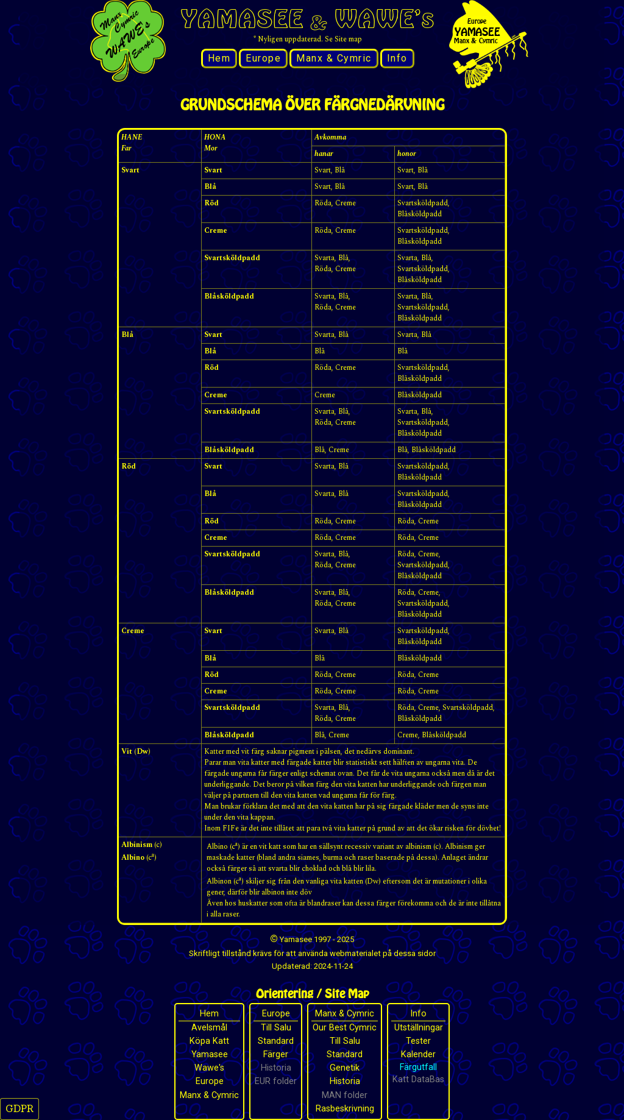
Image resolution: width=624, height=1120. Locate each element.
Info (397, 58)
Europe (263, 58)
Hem (219, 58)
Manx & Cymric (334, 58)
